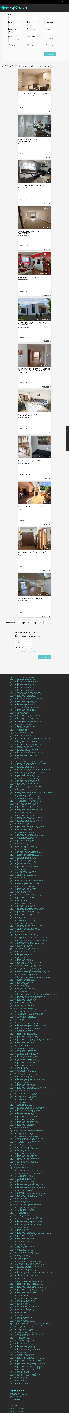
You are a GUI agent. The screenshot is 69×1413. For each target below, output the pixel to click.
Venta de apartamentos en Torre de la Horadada (26, 1221)
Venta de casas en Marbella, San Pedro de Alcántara (27, 880)
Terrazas (31, 45)
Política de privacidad (29, 652)
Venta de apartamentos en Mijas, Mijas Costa (25, 781)
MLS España (14, 1393)
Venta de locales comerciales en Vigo (22, 1011)
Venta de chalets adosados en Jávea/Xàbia (24, 718)
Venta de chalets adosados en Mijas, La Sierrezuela (27, 1291)
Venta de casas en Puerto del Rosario (22, 916)
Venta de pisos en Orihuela (19, 1260)
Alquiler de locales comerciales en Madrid (24, 936)
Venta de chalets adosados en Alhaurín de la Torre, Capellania (30, 1284)
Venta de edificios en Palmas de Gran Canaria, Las (26, 1013)
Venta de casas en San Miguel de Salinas (23, 857)
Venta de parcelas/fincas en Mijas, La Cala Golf (25, 970)
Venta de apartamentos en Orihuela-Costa (24, 803)
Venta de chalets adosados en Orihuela (23, 888)
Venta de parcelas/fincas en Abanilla (22, 1099)
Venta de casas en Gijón (18, 843)
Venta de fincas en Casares (19, 1383)
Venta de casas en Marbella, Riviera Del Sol (24, 860)
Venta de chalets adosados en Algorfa (22, 865)
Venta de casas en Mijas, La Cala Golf (22, 1166)
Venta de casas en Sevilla (18, 1380)
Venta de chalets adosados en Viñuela (22, 1369)
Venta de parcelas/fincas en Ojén (21, 939)
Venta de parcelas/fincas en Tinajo (21, 1175)
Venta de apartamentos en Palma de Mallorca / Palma (28, 1025)
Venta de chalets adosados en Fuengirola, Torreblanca (28, 1193)
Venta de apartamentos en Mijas (21, 766)
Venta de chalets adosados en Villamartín (24, 789)
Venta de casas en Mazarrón (19, 1315)
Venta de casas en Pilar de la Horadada (23, 724)
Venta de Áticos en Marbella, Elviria (21, 1190)
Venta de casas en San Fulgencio (21, 1127)
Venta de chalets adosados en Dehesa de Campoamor (28, 1359)
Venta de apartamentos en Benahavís (22, 690)
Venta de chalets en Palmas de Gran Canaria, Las (26, 797)
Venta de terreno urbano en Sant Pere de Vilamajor (27, 1334)
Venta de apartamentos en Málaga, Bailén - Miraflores (28, 1348)
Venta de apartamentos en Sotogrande (23, 951)
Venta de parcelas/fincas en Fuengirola (23, 1096)
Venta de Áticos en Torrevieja (19, 727)
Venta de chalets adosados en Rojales (22, 1062)
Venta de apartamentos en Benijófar (22, 1076)
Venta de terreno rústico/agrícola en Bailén (24, 1017)
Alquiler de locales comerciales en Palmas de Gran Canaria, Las (31, 761)
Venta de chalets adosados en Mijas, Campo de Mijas (27, 1363)
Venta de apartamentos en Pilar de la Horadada (26, 820)
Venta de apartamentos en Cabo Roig (22, 1220)
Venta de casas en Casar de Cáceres (22, 846)
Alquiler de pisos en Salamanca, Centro (23, 1047)
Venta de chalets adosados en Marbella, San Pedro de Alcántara (31, 792)
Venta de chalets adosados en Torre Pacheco (25, 930)
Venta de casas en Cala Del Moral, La (22, 987)
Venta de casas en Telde (18, 869)
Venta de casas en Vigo (17, 1318)
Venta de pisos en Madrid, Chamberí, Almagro (25, 1261)
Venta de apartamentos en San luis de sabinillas (26, 909)
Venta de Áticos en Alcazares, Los (21, 942)
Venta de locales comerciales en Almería (23, 1207)
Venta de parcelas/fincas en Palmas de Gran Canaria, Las (28, 937)
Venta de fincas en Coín (18, 831)
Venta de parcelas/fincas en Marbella (22, 832)
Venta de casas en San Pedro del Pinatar (23, 837)
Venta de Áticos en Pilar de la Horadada (23, 1081)
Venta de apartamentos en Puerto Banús (23, 703)
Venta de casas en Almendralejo (20, 891)
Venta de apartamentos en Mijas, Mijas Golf (24, 1149)
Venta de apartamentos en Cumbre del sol (24, 851)
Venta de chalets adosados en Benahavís (23, 686)
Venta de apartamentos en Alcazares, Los (23, 757)
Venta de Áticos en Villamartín (20, 1277)
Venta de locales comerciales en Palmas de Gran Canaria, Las (30, 738)
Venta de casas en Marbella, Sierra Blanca (23, 1311)
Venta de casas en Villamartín (20, 1304)
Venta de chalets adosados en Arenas (22, 1002)
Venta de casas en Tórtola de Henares (22, 1007)
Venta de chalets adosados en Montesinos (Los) (25, 1061)
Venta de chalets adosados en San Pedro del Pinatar (27, 943)
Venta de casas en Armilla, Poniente (22, 1005)
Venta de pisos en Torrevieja (19, 849)
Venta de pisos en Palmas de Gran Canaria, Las (25, 693)
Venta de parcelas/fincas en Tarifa (21, 1135)
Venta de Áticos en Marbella (19, 823)
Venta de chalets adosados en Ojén (21, 1065)
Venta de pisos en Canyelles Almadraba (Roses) (25, 1141)
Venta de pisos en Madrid (18, 730)
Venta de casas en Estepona (19, 706)
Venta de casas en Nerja (18, 1379)
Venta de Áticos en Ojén (18, 1192)
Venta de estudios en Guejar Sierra (21, 956)
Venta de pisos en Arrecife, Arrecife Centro (24, 950)
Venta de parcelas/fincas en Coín (21, 811)
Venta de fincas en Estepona (19, 946)
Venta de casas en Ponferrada (20, 1244)
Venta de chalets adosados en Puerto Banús (24, 1365)
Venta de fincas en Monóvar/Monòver (22, 1321)
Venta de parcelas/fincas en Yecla (21, 795)
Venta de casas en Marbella (19, 713)
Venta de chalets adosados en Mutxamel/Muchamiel (27, 1360)
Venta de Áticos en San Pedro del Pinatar (23, 1280)
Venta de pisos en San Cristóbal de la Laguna (25, 1053)
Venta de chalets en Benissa (19, 1229)
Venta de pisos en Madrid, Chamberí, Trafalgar (25, 1263)
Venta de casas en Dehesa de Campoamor (24, 1241)
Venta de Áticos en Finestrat (19, 1150)
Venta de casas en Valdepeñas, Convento (23, 1375)
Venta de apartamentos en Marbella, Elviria (24, 767)
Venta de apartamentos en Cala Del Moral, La (25, 740)
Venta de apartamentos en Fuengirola (22, 680)
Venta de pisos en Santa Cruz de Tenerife (23, 1146)
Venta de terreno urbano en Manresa (22, 1332)
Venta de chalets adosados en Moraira (22, 911)
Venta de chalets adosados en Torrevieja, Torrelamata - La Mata (31, 1234)
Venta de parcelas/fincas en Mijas (21, 794)
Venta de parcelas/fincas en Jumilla (21, 1016)
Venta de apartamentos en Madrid (21, 906)
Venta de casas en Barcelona (19, 1070)
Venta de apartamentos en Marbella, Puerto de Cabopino (29, 940)
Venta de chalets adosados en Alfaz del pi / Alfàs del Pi (28, 1116)
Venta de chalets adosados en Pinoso (22, 1232)
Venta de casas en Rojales (18, 900)
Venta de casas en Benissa (19, 1295)
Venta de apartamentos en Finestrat (22, 840)
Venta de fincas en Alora (18, 1247)
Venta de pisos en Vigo (17, 1144)
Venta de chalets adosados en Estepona (23, 696)
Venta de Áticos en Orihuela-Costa (21, 1030)
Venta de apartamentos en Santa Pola (22, 1181)
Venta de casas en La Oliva (19, 985)
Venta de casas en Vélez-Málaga (20, 1201)
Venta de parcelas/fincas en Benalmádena (24, 920)
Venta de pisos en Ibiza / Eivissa (20, 1019)
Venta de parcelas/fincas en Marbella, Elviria (24, 1136)
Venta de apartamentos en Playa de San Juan (25, 1024)
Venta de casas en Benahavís (19, 902)
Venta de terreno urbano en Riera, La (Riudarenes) (26, 1138)
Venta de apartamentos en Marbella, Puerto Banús (27, 698)
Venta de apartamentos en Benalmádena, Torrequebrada (29, 1186)
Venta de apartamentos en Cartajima (22, 1346)
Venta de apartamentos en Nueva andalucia (24, 681)
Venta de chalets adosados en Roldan (22, 1124)
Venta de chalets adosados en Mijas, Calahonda (25, 962)
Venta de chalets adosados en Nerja (22, 914)
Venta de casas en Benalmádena (21, 829)
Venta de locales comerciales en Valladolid (24, 1095)
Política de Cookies (16, 1411)
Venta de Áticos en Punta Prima (20, 1082)
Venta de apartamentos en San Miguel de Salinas (26, 852)
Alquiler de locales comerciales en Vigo (23, 1008)
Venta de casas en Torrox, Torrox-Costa (22, 1314)
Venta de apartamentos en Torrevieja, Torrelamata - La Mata (30, 977)
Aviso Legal (14, 1405)
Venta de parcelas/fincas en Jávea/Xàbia (23, 919)
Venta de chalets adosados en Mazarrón (23, 1292)
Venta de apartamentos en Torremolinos (23, 755)
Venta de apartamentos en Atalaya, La (22, 923)
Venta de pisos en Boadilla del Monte (22, 1178)
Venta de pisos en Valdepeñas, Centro (22, 1139)
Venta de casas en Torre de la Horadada (23, 1161)
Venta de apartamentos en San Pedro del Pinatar (26, 925)
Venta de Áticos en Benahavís (20, 863)
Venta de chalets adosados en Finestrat (23, 726)
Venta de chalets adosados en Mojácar (23, 1235)
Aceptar (26, 652)
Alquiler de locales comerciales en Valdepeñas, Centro (28, 1130)
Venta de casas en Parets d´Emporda (22, 737)
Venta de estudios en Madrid (19, 926)
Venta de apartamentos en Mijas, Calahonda (24, 780)
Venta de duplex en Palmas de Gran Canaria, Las (26, 1275)
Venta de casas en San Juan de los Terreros (24, 1163)
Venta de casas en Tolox (18, 1312)
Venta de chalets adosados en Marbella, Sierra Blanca (27, 1289)
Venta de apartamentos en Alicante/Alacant (24, 749)
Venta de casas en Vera (17, 784)
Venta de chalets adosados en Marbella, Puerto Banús (28, 763)
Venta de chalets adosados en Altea (22, 815)
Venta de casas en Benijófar (19, 984)
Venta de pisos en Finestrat (19, 1258)
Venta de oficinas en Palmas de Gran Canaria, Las (26, 967)
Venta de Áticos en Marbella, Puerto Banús (24, 1059)
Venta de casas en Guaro (18, 1377)
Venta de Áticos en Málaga (19, 1031)
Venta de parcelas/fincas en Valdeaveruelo (24, 1210)
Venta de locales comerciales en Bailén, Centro (25, 1170)
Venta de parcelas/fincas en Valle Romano (24, 1098)
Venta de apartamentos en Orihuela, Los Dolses (26, 1266)
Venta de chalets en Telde (18, 1230)
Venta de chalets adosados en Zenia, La (23, 980)
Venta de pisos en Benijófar (19, 1213)
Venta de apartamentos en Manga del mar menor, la (27, 1187)
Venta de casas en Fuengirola (20, 931)
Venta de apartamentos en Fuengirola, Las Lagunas (27, 862)
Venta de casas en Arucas (18, 1164)
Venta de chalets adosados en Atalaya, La (23, 1085)
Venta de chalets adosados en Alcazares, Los (24, 868)
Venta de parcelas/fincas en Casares (22, 1176)
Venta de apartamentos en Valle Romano (23, 1351)
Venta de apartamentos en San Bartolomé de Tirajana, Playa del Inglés (33, 994)
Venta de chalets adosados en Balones (23, 1119)
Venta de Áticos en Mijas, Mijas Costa (22, 1354)
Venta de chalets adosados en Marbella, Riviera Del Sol (28, 1087)
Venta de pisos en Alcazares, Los (20, 991)
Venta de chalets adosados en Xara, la (22, 1084)
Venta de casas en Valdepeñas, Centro (22, 1198)
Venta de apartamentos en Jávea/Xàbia (23, 1055)
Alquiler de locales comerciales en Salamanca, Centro (27, 1092)
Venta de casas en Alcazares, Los (21, 771)
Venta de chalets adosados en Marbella (23, 695)
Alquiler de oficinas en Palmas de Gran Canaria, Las (27, 848)
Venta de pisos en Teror (18, 1022)
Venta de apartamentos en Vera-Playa (22, 1345)
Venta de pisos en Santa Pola (19, 1335)
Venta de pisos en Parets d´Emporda (22, 814)
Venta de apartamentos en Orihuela (22, 872)
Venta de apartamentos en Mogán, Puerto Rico (25, 1056)
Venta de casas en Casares (19, 747)
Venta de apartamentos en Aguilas (21, 954)
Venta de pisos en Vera (17, 1073)
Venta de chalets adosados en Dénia (22, 959)
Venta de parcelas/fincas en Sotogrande (23, 800)
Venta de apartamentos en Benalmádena (24, 689)
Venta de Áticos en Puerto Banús (21, 874)
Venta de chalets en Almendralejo (21, 1357)
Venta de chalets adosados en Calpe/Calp (23, 710)
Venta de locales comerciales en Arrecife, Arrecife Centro (28, 1172)
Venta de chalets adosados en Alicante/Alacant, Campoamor (30, 1118)
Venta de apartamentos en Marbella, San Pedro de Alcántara (30, 769)
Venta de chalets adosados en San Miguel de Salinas (27, 835)
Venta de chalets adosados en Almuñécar (24, 1237)
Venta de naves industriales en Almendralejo (25, 1173)
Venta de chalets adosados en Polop (22, 897)
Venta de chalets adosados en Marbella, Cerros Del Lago (28, 1288)
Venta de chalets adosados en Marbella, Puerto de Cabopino (30, 1038)
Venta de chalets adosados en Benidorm (23, 1034)
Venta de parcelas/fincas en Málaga (22, 1329)
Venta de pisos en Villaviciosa (19, 1215)
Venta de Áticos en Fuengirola (20, 712)
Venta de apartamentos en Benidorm (22, 764)
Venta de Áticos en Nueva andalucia (22, 854)
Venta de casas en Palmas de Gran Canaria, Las (25, 692)
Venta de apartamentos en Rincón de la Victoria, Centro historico (31, 1272)
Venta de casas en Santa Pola (19, 1004)
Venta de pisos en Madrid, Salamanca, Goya (24, 1217)
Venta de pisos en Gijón (18, 1337)
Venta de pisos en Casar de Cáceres (22, 838)
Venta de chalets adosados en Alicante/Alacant (25, 997)
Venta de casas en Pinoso (18, 1067)
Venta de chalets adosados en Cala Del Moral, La (26, 866)
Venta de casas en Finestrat (19, 760)
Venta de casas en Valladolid (19, 825)
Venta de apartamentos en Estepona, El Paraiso (25, 1028)
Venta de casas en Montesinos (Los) (22, 1300)
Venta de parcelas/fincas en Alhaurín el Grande (25, 990)
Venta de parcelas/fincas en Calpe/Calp (23, 871)
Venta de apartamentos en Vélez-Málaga (23, 1112)
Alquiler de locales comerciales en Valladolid (24, 1169)
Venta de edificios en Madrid (19, 1255)
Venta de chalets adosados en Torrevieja (23, 741)
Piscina (49, 45)
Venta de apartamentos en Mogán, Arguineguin (26, 1027)
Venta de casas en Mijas (18, 892)
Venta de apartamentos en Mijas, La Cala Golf (25, 1110)
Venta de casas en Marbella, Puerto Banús (24, 778)
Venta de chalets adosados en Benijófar (23, 999)
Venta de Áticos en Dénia (18, 1226)
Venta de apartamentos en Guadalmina (23, 834)
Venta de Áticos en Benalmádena (21, 754)
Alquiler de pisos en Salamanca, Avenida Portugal (26, 1325)
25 (45, 300)
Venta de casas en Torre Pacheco (21, 1317)
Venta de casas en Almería (19, 1068)
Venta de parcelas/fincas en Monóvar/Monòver (25, 798)
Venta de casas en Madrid (18, 700)
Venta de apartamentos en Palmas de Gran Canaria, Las (28, 1107)
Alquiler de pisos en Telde (18, 1132)
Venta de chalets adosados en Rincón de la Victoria (27, 1366)
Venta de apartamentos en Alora (21, 953)
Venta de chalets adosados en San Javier (23, 1125)
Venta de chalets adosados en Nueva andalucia (25, 701)
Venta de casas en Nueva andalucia (22, 720)
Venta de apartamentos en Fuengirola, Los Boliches (27, 1079)
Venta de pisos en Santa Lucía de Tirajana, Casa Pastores (28, 1021)
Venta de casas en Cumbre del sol (21, 1044)
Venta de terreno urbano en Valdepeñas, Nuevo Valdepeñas (30, 971)
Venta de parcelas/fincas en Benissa (22, 1048)
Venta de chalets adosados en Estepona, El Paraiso (27, 828)
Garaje (11, 45)
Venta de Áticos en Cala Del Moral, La (22, 1189)
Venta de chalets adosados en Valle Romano (24, 1122)
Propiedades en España (23, 678)
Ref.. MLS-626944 (42, 319)
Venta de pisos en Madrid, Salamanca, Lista (24, 922)
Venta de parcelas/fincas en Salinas (21, 1133)
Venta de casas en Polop (18, 877)
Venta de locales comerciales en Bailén (23, 1326)
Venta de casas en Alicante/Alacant (21, 1240)
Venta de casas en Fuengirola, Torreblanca (24, 1308)
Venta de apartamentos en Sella (20, 1267)
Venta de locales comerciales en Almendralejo (25, 968)
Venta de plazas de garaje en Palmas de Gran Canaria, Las (29, 1010)
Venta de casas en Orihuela (19, 1303)
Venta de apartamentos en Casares (21, 735)
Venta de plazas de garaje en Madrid (22, 894)
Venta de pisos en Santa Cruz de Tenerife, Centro (26, 1218)
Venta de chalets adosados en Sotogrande (24, 746)
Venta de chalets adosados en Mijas (22, 709)
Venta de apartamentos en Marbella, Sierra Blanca (26, 1109)
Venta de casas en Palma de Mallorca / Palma (25, 1374)
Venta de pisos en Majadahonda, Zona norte (24, 974)
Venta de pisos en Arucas (18, 1102)
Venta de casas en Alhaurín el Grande (22, 1090)
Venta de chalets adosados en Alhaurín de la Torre (26, 913)
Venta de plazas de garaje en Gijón (21, 1250)
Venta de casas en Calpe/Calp (20, 1159)
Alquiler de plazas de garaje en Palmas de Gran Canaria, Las (29, 1323)
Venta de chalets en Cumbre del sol (22, 886)
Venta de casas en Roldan (18, 1203)
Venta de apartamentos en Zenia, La (22, 1105)
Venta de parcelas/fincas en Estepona (22, 791)
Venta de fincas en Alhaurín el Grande (22, 934)
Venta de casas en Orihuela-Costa (21, 963)
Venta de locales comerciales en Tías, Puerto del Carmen (28, 896)
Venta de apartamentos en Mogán (21, 1269)
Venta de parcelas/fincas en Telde (21, 1212)
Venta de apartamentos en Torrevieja (22, 683)
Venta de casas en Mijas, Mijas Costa (22, 988)
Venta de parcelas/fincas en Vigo (21, 1257)
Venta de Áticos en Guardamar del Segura (24, 928)
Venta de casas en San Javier (19, 933)
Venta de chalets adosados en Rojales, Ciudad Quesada (28, 777)
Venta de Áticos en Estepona (19, 729)
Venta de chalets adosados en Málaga (22, 775)
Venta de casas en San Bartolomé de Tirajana (25, 1306)
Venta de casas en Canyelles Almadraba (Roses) (25, 965)
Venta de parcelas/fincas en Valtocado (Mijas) (25, 1331)
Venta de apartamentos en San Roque (22, 1223)
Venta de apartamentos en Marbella (22, 684)
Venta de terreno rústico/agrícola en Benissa (24, 885)
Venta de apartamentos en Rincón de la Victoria (26, 1349)
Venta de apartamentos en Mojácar (22, 1078)
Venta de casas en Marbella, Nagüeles (22, 1246)
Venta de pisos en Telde (18, 758)
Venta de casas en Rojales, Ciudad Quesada (24, 774)
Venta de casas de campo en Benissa (22, 1382)
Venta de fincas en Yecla (18, 917)
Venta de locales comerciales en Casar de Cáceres (26, 1254)
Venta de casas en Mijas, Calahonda (22, 818)
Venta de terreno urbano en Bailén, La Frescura (25, 883)
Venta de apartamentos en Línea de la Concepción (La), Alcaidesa (31, 993)
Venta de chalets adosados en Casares (22, 982)
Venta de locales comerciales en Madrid (23, 805)
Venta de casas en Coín (17, 1200)
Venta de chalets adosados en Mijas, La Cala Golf (26, 855)
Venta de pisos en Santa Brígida (20, 1051)
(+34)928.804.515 (16, 1400)
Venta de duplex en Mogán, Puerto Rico (23, 1274)
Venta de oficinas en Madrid (19, 1206)
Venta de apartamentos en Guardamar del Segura (26, 744)
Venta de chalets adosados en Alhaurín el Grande (26, 817)
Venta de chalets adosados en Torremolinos (24, 1088)
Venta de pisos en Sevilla (18, 1104)
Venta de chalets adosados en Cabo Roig (23, 1155)
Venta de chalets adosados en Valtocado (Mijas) (25, 1368)
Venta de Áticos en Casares (19, 1152)
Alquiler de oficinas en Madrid (20, 1167)
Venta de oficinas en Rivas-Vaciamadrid (23, 1252)
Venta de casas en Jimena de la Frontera (23, 1196)
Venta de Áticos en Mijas (18, 1352)
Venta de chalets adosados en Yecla (22, 1042)
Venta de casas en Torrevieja (19, 723)
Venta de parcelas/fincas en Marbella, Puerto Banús (27, 1014)
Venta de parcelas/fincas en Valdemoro (23, 1071)
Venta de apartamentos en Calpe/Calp (22, 717)
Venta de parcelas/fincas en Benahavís (22, 743)
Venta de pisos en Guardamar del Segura (23, 1101)
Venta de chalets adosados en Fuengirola (23, 1121)
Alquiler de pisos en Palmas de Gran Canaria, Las (26, 948)
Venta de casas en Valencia (19, 1320)
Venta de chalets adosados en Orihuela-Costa (25, 806)
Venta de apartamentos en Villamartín (22, 821)
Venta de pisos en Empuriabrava (21, 1338)
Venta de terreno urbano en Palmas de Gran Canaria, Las (29, 973)
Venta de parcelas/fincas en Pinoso (21, 732)
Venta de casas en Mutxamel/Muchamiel (23, 1301)
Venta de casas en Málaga (18, 882)
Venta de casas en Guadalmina (20, 1309)
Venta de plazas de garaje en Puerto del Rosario (26, 707)
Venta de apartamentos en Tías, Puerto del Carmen (27, 1184)
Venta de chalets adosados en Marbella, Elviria (25, 808)
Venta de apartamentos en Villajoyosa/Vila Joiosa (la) (27, 772)
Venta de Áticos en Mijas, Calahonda (22, 979)
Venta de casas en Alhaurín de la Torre (22, 945)
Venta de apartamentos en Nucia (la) (22, 1342)
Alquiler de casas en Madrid (19, 734)
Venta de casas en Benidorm (19, 1371)
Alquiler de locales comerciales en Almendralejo (26, 1204)
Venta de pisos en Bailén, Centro (21, 1142)
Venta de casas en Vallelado (19, 1045)
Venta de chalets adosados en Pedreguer (23, 889)
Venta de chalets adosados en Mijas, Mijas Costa (26, 809)
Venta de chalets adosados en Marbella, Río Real (26, 1195)
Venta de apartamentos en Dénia (21, 1180)
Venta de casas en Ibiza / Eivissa (20, 845)
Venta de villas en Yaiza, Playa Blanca (22, 903)
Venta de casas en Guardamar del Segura (23, 1298)
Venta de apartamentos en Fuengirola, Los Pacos (26, 1224)
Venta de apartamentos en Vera (20, 1343)
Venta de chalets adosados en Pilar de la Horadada (27, 826)
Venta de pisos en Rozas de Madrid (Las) (23, 1075)
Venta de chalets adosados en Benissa (22, 842)
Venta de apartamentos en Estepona (22, 687)
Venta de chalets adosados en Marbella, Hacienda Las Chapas (30, 1039)
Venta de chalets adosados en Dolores (22, 1000)
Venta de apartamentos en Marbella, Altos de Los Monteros (29, 996)
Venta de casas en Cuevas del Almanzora (23, 1243)
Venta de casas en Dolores (19, 1297)
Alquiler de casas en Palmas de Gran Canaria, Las (26, 786)
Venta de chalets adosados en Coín (21, 899)
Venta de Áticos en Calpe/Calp (20, 957)
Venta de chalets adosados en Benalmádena (25, 715)
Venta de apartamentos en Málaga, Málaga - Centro (27, 752)
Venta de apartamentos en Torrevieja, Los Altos (25, 1183)
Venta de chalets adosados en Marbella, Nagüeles (26, 1064)
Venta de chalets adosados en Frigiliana (23, 1286)
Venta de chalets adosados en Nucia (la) (23, 876)
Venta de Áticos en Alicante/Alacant (22, 1058)
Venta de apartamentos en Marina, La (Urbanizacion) (27, 1264)
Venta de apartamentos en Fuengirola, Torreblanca (27, 908)
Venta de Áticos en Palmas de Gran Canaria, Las (26, 1278)
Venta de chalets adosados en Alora (22, 1238)
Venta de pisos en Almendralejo (20, 812)
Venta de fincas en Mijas (18, 1249)
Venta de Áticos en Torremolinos (21, 1355)
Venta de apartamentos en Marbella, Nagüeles (25, 1271)
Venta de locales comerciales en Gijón (22, 905)
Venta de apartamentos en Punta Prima (23, 859)
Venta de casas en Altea (18, 1294)
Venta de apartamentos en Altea (21, 1147)
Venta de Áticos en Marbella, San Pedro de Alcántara (27, 1115)
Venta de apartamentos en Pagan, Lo (22, 1113)
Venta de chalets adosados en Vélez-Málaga (24, 1158)
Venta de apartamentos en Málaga (21, 704)
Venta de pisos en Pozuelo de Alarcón (22, 1340)
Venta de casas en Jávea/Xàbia (20, 1372)
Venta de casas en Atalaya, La (19, 879)
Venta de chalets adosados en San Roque (23, 1036)
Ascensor (50, 38)
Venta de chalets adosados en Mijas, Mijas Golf (25, 1041)
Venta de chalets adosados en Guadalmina (24, 783)
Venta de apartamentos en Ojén (20, 751)
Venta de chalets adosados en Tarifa (22, 1362)
